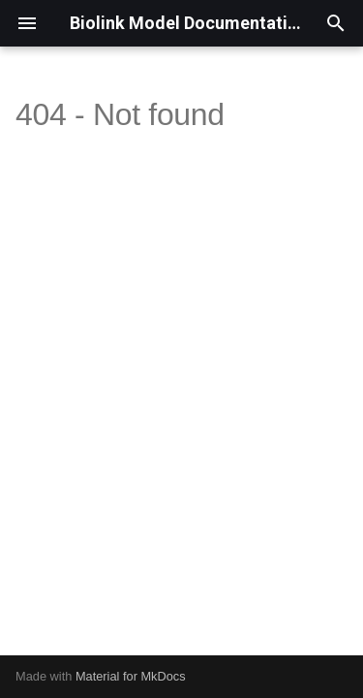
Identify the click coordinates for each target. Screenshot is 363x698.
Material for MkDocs (131, 676)
